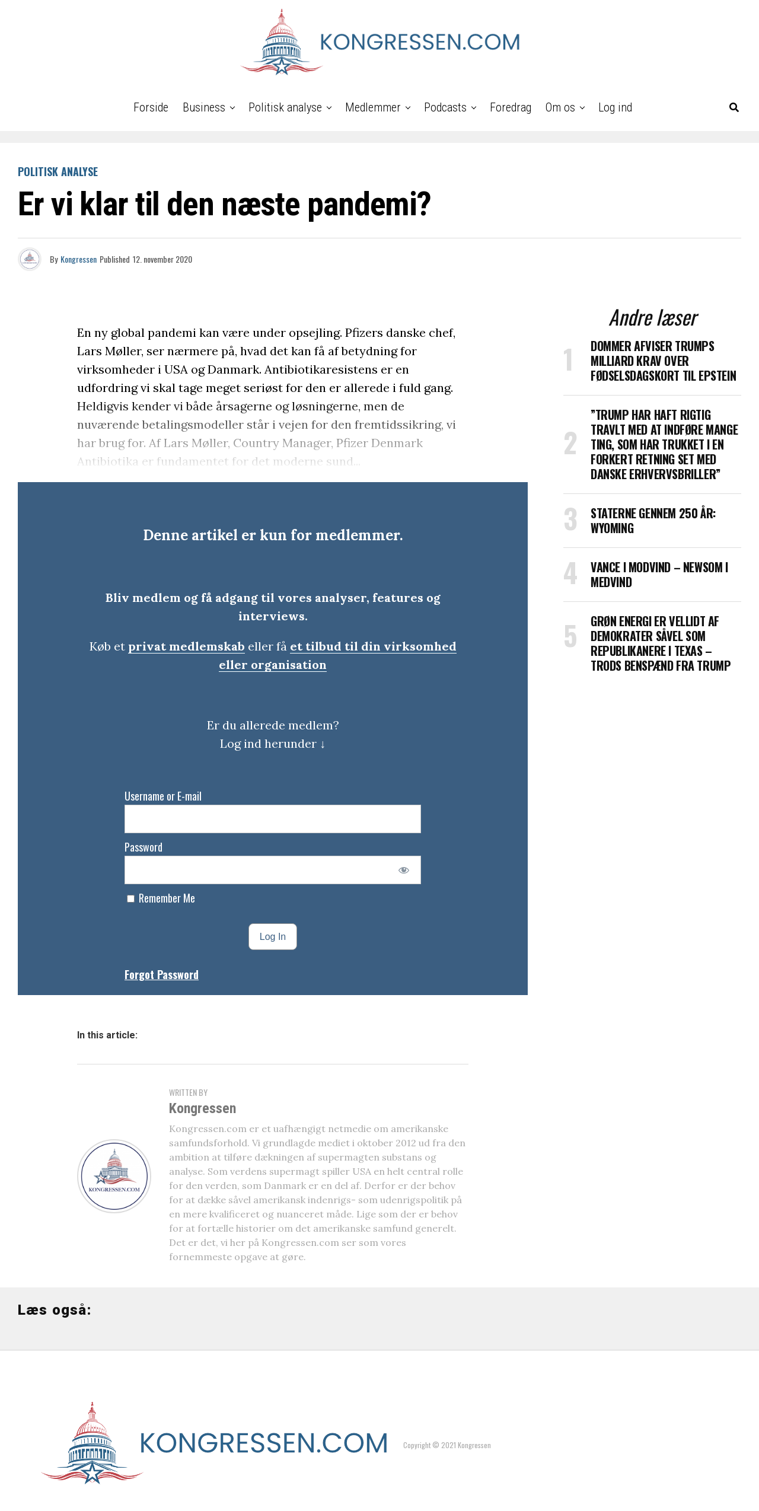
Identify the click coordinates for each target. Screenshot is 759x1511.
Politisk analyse (285, 107)
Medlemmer (373, 107)
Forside (150, 107)
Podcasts (445, 107)
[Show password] (404, 870)
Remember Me (161, 898)
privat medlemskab (186, 646)
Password (143, 847)
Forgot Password (162, 974)
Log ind (615, 107)
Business (204, 107)
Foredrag (510, 107)
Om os (560, 107)
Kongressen (78, 259)
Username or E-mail (163, 796)
